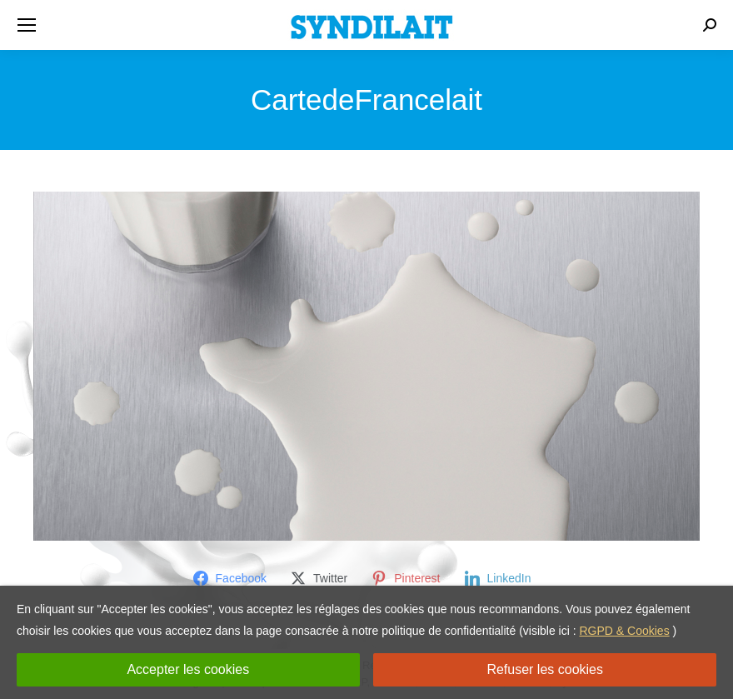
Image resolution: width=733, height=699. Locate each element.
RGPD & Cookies (625, 630)
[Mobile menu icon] (27, 25)
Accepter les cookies (188, 669)
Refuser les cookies (544, 669)
